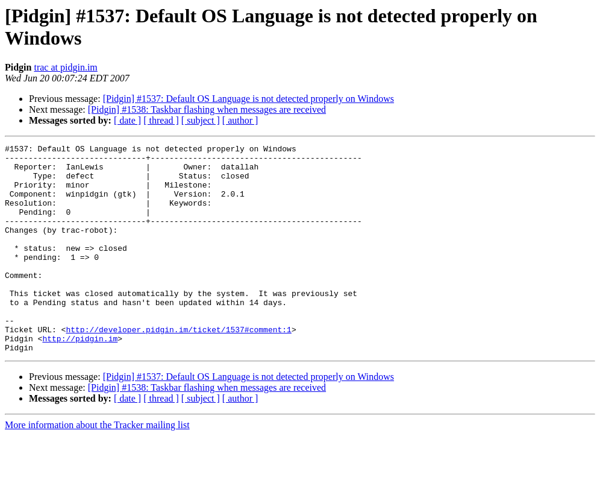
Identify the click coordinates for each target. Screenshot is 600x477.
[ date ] (127, 120)
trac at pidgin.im (65, 67)
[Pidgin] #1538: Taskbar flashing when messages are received (207, 109)
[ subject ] (200, 120)
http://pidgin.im (79, 378)
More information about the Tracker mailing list (97, 466)
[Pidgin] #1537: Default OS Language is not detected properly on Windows (248, 98)
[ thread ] (161, 120)
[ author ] (240, 120)
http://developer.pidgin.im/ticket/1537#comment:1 (178, 367)
